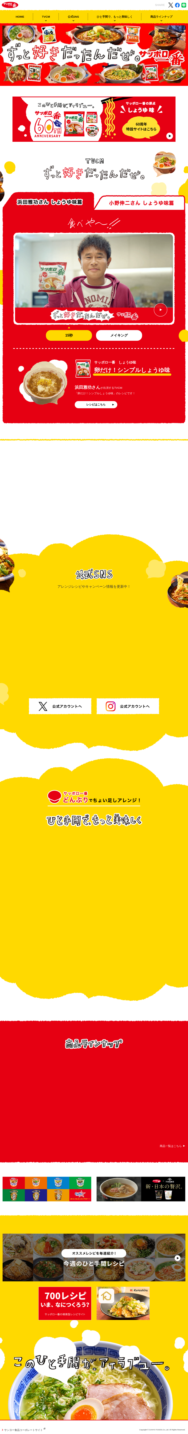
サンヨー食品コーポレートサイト (23, 1430)
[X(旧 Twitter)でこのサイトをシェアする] (170, 4)
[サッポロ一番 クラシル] (123, 1303)
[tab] (48, 201)
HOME (20, 16)
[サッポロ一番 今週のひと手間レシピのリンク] (94, 1257)
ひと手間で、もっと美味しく (115, 16)
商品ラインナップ (161, 16)
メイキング (119, 335)
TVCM (46, 16)
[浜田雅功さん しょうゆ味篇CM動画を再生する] (94, 278)
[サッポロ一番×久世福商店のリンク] (141, 1189)
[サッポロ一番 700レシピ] (64, 1303)
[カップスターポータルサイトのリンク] (47, 1189)
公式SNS (73, 16)
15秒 (69, 335)
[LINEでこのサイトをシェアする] (183, 4)
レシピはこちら (96, 404)
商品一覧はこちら (171, 1145)
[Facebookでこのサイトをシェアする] (177, 4)
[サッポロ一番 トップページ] (10, 5)
